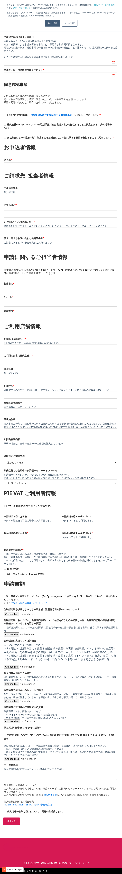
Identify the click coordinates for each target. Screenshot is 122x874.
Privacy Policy (50, 794)
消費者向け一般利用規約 (103, 5)
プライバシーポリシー (23, 8)
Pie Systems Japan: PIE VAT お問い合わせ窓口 (28, 804)
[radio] (60, 568)
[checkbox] (60, 571)
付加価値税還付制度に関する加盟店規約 (51, 114)
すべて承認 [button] (52, 23)
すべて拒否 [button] (70, 23)
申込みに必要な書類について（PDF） (30, 602)
